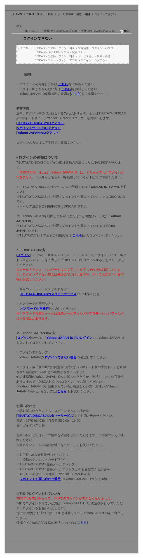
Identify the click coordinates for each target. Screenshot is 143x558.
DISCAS (17, 14)
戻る (19, 25)
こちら (82, 522)
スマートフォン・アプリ (62, 60)
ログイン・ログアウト (94, 60)
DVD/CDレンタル (58, 52)
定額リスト (79, 52)
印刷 (126, 30)
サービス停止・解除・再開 (73, 14)
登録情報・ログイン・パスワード (98, 48)
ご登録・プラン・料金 (39, 14)
